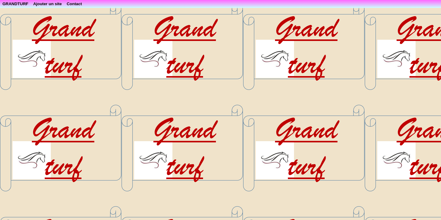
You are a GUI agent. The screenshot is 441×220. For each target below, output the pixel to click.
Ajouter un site (47, 4)
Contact (74, 4)
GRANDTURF (15, 4)
